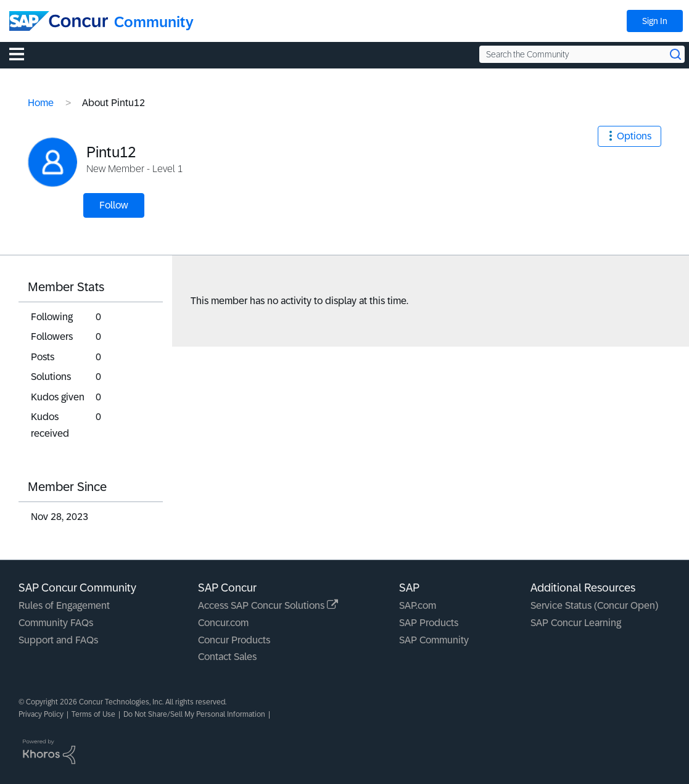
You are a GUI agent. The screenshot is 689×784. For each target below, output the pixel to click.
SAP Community (434, 640)
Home (41, 102)
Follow (113, 205)
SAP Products (428, 622)
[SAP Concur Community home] (58, 21)
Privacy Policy (41, 714)
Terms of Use (93, 714)
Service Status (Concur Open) (594, 605)
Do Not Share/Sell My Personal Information (194, 714)
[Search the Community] (582, 54)
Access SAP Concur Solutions (268, 605)
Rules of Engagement (64, 605)
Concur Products (234, 640)
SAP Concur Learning (575, 622)
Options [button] (634, 136)
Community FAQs (56, 622)
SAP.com (417, 605)
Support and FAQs (58, 640)
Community (154, 22)
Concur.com (223, 622)
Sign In (654, 21)
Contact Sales (227, 656)
